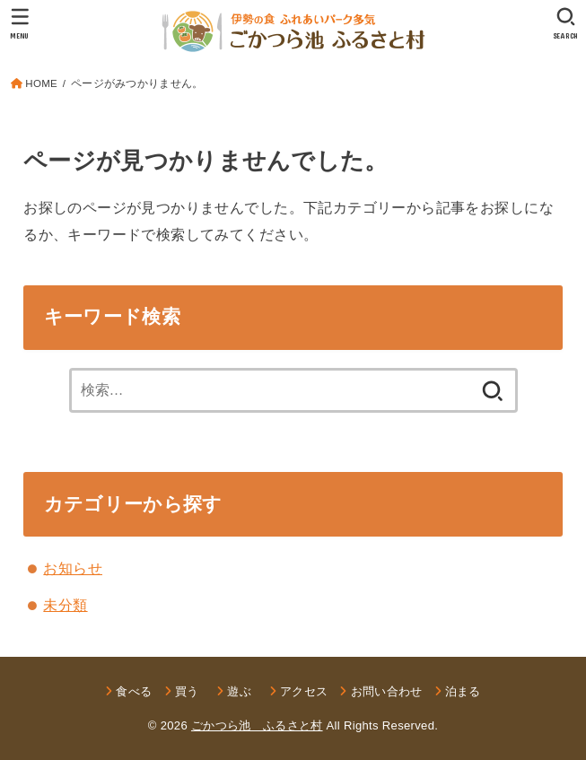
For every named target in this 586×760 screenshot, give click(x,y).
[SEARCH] (566, 23)
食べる (134, 691)
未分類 (65, 605)
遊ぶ (245, 691)
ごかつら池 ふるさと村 (257, 725)
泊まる (463, 691)
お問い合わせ (387, 691)
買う (187, 691)
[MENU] (20, 23)
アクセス (304, 691)
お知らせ (72, 568)
